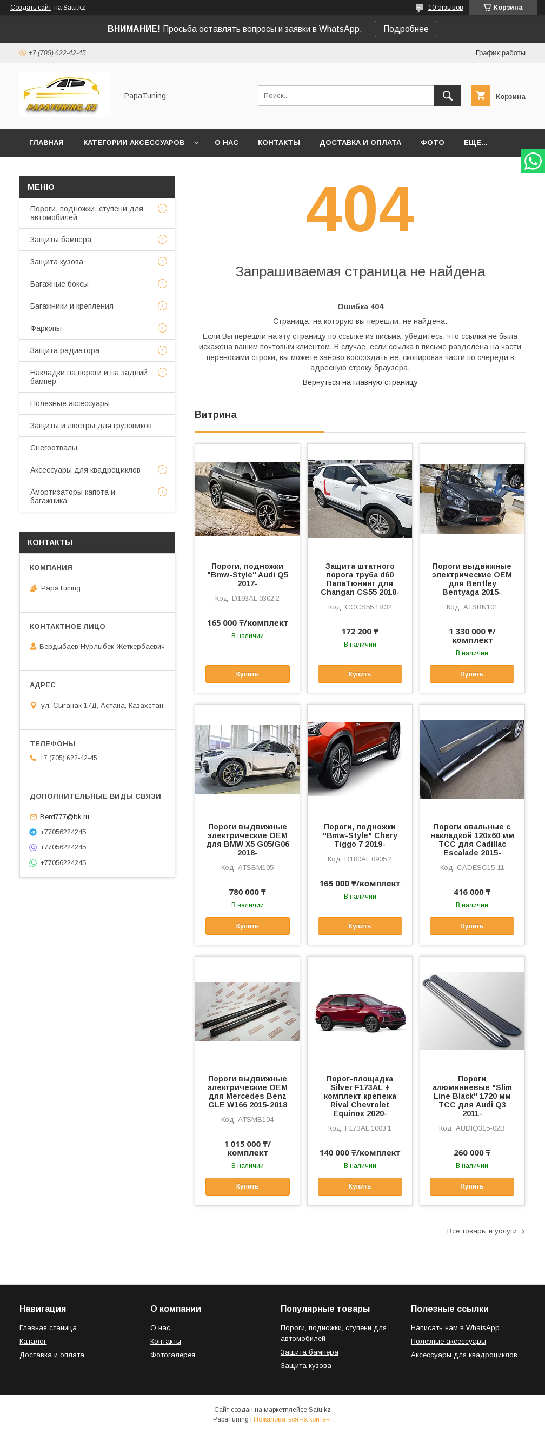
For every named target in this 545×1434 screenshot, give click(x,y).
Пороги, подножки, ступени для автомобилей (86, 213)
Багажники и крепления (72, 306)
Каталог (32, 1341)
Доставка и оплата (360, 142)
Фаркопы (46, 328)
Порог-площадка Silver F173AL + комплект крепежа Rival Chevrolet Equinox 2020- (360, 1096)
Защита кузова (56, 261)
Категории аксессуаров (133, 142)
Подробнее (406, 29)
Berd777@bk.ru (64, 817)
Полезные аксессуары (70, 403)
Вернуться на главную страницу (360, 382)
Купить (247, 674)
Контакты (279, 142)
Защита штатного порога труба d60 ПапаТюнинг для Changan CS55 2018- (360, 579)
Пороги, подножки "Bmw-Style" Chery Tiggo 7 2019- (360, 835)
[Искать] (447, 95)
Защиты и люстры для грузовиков (91, 425)
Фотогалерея (172, 1355)
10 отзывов (445, 7)
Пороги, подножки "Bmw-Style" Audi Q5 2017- (247, 575)
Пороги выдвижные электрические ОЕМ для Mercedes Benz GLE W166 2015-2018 (248, 1091)
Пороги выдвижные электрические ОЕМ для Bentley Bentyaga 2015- (472, 579)
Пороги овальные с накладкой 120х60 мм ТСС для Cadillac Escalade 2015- (472, 839)
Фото (432, 142)
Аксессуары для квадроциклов (85, 470)
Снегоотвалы (53, 447)
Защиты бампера (60, 239)
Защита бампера (309, 1352)
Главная (46, 142)
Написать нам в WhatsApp (455, 1328)
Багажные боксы (59, 284)
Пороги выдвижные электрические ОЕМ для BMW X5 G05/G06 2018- (247, 839)
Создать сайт (30, 7)
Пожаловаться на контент (293, 1419)
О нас (226, 142)
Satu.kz (320, 1409)
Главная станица (48, 1328)
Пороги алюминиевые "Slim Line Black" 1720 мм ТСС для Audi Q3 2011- (472, 1096)
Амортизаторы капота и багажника (72, 496)
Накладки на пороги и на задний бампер (89, 377)
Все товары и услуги (482, 1231)
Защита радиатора (64, 350)
